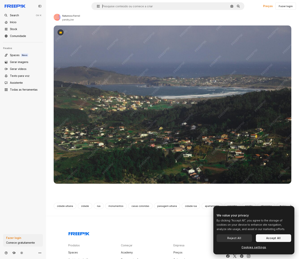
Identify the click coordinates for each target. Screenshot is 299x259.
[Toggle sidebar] (40, 6)
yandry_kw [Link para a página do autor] (68, 19)
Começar (126, 245)
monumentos (115, 206)
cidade (85, 206)
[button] (96, 6)
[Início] (23, 22)
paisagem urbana (167, 206)
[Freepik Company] (79, 232)
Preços (268, 6)
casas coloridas (140, 206)
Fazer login (286, 6)
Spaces (73, 252)
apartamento (212, 206)
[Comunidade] (23, 36)
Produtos (74, 245)
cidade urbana (65, 206)
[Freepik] (15, 6)
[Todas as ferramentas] (23, 90)
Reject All (234, 238)
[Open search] (23, 15)
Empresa (178, 245)
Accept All (273, 238)
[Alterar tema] (22, 253)
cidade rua (191, 206)
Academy (127, 252)
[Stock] (23, 29)
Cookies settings (254, 247)
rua (98, 206)
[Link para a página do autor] (57, 17)
